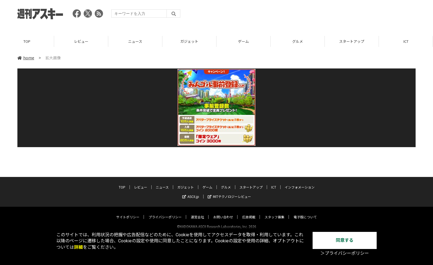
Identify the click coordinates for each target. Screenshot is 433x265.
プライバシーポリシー (165, 212)
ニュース (135, 41)
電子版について (305, 212)
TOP (26, 41)
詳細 (78, 247)
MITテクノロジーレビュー (229, 191)
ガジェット (189, 41)
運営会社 (197, 212)
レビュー (81, 41)
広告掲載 (248, 212)
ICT (405, 41)
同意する (344, 240)
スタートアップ (351, 41)
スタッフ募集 (274, 212)
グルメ (297, 41)
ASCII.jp (190, 191)
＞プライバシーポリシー (344, 253)
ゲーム (243, 41)
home (25, 57)
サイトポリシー (127, 212)
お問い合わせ (223, 212)
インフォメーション (300, 182)
